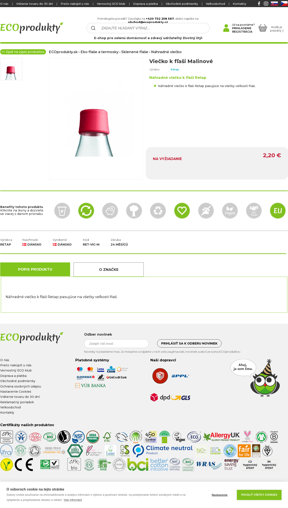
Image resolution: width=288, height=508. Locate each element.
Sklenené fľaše (134, 52)
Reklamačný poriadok (17, 402)
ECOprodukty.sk (63, 52)
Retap (175, 69)
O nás (4, 3)
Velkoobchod (215, 3)
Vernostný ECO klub (111, 3)
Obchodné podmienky (182, 3)
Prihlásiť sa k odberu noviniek (189, 343)
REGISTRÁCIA (242, 31)
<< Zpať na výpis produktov (23, 52)
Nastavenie (219, 495)
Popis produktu (35, 269)
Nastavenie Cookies (15, 391)
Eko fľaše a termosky (99, 52)
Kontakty (239, 3)
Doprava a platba (145, 3)
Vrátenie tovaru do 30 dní (34, 3)
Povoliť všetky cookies (259, 494)
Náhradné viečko (166, 52)
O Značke (108, 269)
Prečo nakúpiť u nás (75, 3)
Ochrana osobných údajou (20, 386)
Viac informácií (73, 500)
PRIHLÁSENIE (241, 28)
